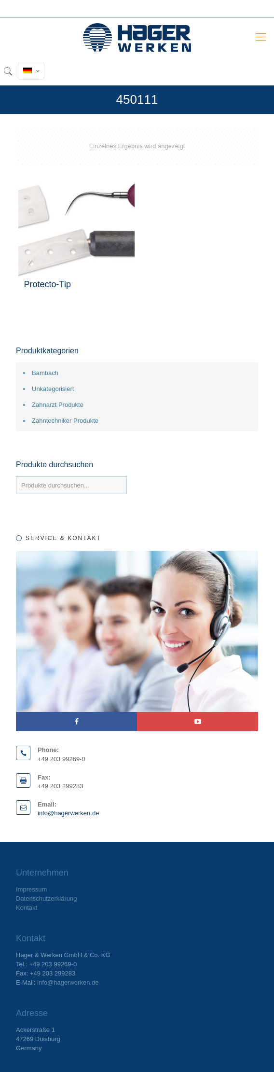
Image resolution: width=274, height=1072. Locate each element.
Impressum (31, 889)
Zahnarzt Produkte (57, 404)
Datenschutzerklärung (46, 898)
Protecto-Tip (47, 284)
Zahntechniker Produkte (65, 420)
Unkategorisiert (53, 388)
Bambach (45, 372)
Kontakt (26, 907)
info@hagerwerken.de (68, 813)
